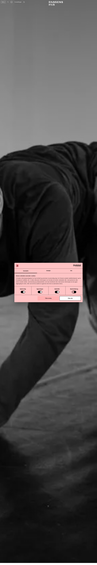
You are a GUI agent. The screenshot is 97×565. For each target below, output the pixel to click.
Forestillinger (18, 2)
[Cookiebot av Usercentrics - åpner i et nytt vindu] (74, 266)
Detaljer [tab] (48, 270)
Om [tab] (71, 270)
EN (11, 2)
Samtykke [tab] (25, 270)
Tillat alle (70, 298)
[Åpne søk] (8, 2)
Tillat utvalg (48, 298)
